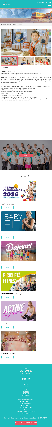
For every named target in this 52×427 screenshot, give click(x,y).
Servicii (26, 384)
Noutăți (26, 176)
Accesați (26, 155)
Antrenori (26, 386)
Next (49, 61)
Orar (26, 388)
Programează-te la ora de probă (26, 423)
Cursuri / (15, 24)
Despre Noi (26, 392)
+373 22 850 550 (42, 2)
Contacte (26, 393)
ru (50, 2)
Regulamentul (26, 395)
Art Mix (20, 24)
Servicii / (9, 24)
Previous (3, 61)
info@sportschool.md (26, 407)
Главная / (4, 24)
